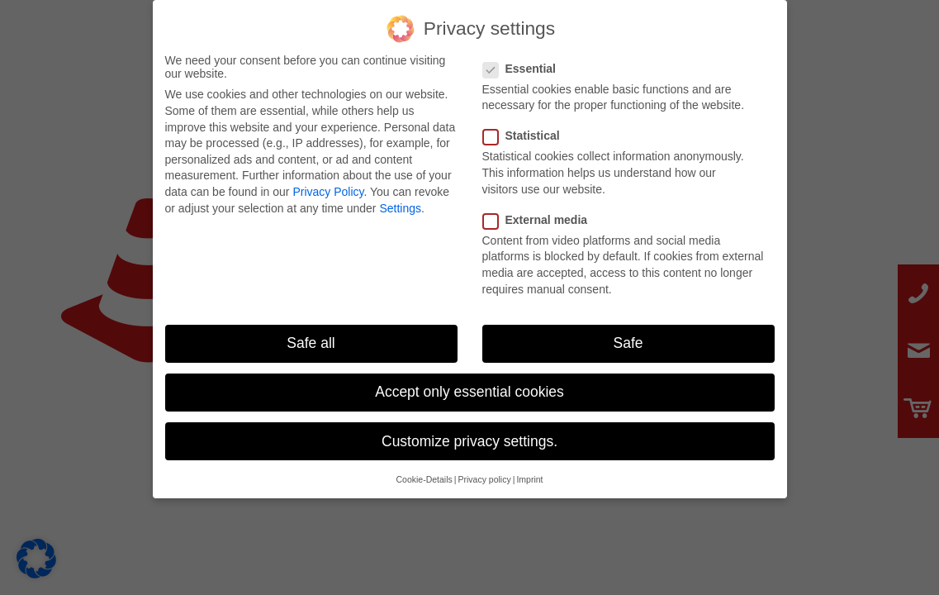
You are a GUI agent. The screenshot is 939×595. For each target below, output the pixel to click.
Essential (526, 62)
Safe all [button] (310, 336)
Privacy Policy (327, 185)
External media (542, 213)
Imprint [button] (529, 473)
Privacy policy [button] (484, 473)
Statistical (528, 129)
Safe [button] (628, 336)
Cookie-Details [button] (424, 473)
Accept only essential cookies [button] (469, 385)
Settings (400, 201)
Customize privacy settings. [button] (469, 434)
